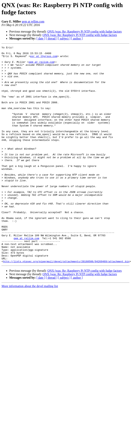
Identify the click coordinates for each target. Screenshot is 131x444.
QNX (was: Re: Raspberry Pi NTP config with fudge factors (84, 31)
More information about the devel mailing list (30, 329)
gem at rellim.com (33, 21)
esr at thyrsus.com (43, 58)
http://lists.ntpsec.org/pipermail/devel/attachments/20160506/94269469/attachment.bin (66, 304)
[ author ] (77, 38)
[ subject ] (64, 38)
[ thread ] (51, 38)
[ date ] (40, 38)
